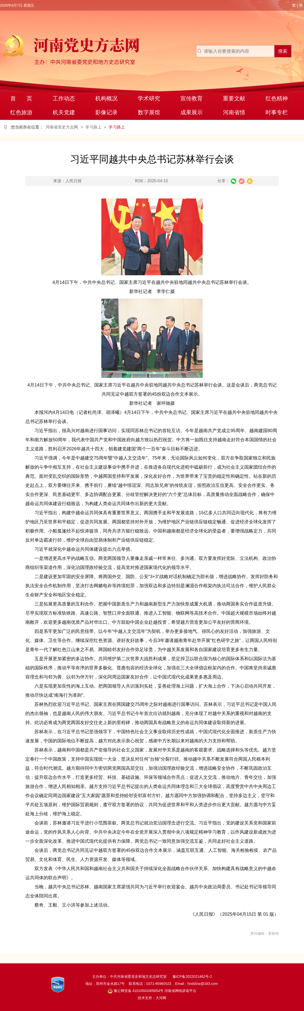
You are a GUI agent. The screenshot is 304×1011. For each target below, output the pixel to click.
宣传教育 (191, 98)
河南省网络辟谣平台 (179, 991)
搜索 (282, 51)
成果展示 (191, 112)
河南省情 (234, 112)
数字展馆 (149, 112)
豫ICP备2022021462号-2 (192, 977)
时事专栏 (276, 112)
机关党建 (64, 112)
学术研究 (149, 98)
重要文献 (234, 98)
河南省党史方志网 (62, 127)
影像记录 (106, 112)
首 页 (21, 98)
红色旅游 (21, 112)
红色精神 (276, 98)
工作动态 (64, 98)
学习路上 (93, 127)
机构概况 (106, 98)
